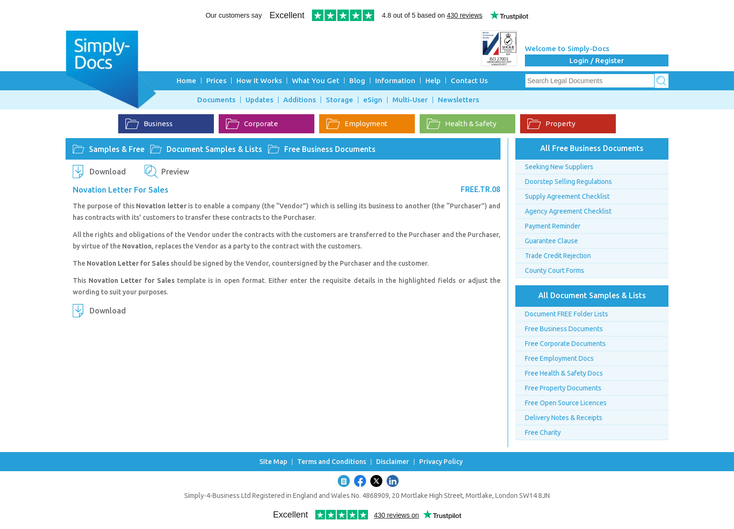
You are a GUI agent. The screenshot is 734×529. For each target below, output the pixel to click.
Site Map (273, 462)
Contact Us (469, 80)
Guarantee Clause (551, 241)
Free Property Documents (563, 388)
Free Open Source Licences (566, 403)
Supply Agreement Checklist (567, 196)
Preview (175, 171)
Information (395, 80)
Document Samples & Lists (214, 149)
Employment (357, 123)
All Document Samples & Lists (592, 295)
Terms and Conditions (331, 462)
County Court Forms (554, 270)
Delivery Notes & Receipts (563, 417)
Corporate (252, 123)
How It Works (259, 80)
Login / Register (596, 60)
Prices (216, 80)
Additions (299, 100)
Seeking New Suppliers (559, 167)
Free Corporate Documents (565, 343)
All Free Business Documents (592, 148)
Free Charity (543, 432)
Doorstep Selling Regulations (568, 181)
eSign (372, 100)
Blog (357, 80)
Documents (216, 100)
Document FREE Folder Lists (566, 314)
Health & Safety (461, 123)
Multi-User (410, 100)
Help (433, 80)
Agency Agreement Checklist (568, 211)
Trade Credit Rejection (558, 255)
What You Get (315, 80)
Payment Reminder (552, 226)
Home (186, 80)
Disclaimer (392, 462)
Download (107, 171)
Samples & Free (117, 149)
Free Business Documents (330, 149)
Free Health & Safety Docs (564, 373)
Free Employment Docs (559, 358)
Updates (259, 100)
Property (551, 123)
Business (149, 123)
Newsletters (458, 100)
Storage (339, 100)
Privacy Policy (441, 462)
